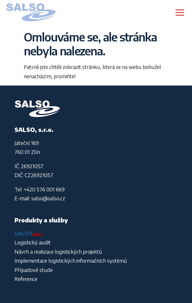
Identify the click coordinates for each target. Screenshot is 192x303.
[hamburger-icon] (179, 12)
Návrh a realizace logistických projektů (58, 251)
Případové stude (33, 269)
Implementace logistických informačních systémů (70, 260)
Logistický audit (32, 242)
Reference (25, 278)
